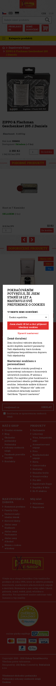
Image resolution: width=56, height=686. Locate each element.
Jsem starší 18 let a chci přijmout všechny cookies (28, 325)
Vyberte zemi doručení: (22, 312)
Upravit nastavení (28, 333)
